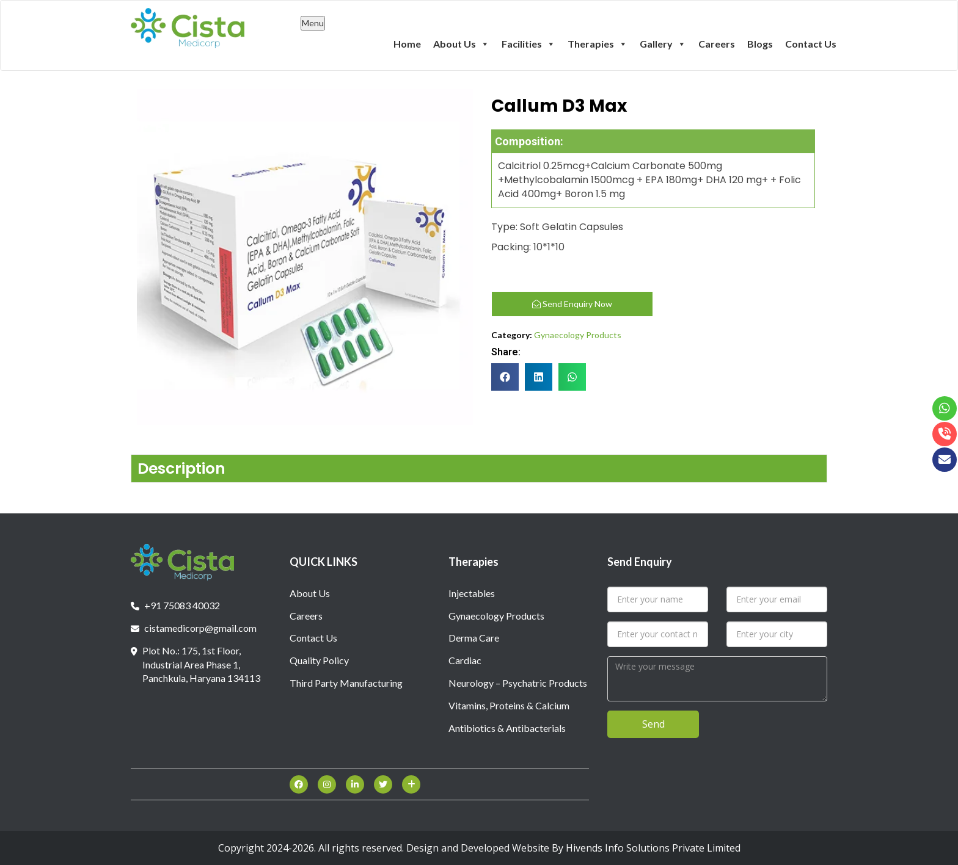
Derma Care (473, 637)
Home (407, 43)
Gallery (663, 43)
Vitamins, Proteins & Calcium (508, 705)
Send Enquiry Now (572, 304)
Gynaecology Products (577, 335)
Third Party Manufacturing (346, 683)
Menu (313, 23)
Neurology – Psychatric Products (517, 683)
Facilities (528, 43)
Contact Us (810, 43)
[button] (505, 377)
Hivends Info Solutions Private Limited (653, 848)
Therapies (597, 43)
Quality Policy (319, 660)
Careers (716, 43)
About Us (461, 43)
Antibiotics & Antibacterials (507, 728)
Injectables (471, 593)
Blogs (760, 43)
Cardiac (464, 660)
